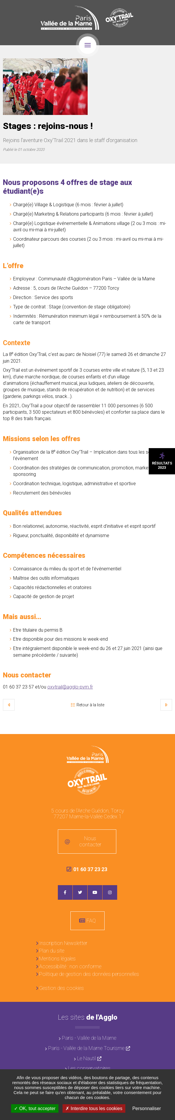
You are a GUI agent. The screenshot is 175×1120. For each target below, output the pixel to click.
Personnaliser (146, 1108)
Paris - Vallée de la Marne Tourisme (86, 1048)
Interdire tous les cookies (93, 1108)
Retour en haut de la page (166, 743)
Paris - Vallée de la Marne (89, 1038)
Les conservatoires (89, 1068)
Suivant (166, 705)
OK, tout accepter (35, 1108)
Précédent (9, 705)
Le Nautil (86, 1058)
